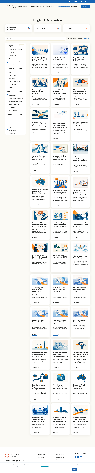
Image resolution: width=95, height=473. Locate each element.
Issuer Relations (82, 1)
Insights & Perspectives (64, 6)
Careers (76, 1)
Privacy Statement (42, 461)
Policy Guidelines (60, 461)
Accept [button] (74, 469)
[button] (23, 6)
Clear (20, 45)
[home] (10, 7)
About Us (71, 1)
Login (89, 1)
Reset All (86, 38)
